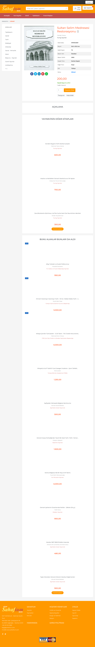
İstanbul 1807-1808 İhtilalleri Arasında (57, 542)
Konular (8, 27)
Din (6, 69)
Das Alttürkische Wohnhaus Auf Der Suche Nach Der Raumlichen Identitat (58, 213)
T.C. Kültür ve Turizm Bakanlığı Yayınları (57, 268)
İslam (7, 54)
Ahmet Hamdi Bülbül (57, 405)
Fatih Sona (58, 510)
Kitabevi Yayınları (57, 512)
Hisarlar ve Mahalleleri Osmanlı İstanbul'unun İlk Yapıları (57, 178)
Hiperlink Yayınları (57, 442)
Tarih (7, 39)
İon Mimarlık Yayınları (57, 477)
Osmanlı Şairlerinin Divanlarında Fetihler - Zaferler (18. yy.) (57, 507)
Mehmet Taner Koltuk (57, 146)
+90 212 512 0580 (7, 625)
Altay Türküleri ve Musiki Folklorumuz (57, 264)
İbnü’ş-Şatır (57, 370)
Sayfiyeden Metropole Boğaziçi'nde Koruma (57, 403)
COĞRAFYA (9, 65)
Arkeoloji (8, 47)
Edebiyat (8, 43)
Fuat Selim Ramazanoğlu (57, 475)
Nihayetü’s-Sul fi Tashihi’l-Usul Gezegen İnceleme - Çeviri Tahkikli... (57, 368)
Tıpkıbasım (8, 32)
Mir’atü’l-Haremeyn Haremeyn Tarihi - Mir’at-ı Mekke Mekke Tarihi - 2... (57, 299)
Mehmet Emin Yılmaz (57, 336)
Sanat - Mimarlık (10, 50)
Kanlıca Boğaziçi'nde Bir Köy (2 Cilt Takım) (57, 472)
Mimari (73, 72)
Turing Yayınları (57, 148)
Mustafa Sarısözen (57, 266)
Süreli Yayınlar (9, 61)
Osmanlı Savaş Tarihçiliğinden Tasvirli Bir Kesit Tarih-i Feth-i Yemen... (57, 438)
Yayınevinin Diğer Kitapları (57, 119)
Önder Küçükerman (57, 215)
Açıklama (57, 107)
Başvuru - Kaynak (11, 58)
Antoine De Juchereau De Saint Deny (57, 544)
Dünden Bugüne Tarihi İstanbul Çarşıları (57, 143)
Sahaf (7, 36)
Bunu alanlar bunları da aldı (57, 239)
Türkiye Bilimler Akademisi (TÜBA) (57, 373)
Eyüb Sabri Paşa (57, 301)
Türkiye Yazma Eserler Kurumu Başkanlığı (58, 303)
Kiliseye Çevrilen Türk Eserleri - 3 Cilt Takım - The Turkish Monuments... (57, 333)
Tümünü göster (57, 229)
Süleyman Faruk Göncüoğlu (58, 181)
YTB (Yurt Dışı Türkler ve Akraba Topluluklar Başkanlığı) (57, 338)
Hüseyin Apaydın (57, 440)
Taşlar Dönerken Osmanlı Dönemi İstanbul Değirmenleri (57, 577)
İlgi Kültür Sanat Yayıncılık (57, 408)
